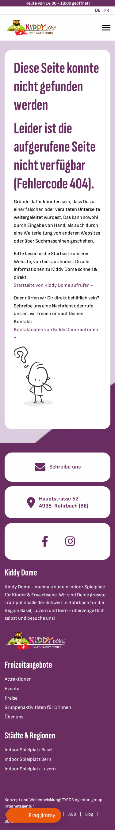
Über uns (14, 717)
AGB (72, 814)
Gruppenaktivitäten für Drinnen (38, 707)
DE (97, 10)
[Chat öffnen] (33, 815)
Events (12, 689)
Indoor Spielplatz (87, 587)
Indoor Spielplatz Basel (28, 750)
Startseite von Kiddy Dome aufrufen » (53, 285)
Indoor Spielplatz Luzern (30, 769)
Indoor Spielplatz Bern (28, 759)
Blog (89, 814)
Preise (11, 698)
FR (106, 10)
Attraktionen (18, 679)
